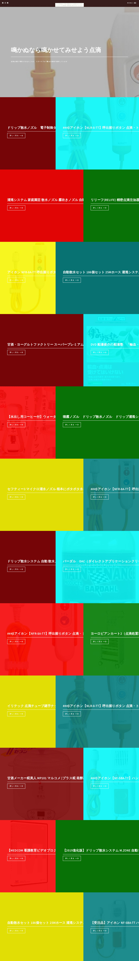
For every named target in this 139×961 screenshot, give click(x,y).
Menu (130, 3)
